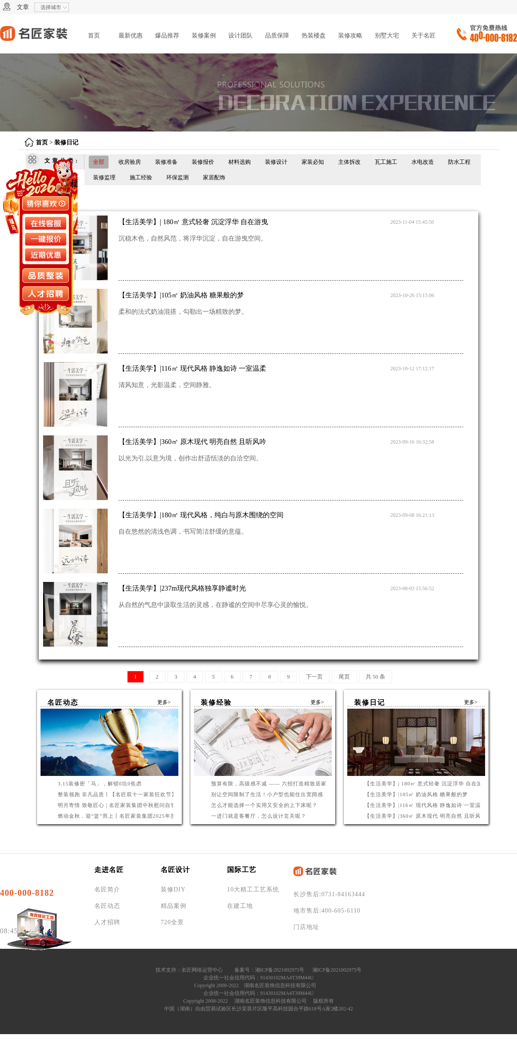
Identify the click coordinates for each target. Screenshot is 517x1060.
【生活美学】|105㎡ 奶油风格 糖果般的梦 (416, 794)
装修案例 (204, 35)
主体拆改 (349, 162)
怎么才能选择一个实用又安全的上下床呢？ (264, 805)
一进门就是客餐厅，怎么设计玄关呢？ (258, 816)
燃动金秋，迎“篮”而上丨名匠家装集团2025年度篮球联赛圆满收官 (139, 816)
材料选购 (239, 162)
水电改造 (422, 162)
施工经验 (141, 177)
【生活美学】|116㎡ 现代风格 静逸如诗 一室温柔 (425, 805)
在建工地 (240, 906)
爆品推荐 (167, 35)
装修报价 (203, 162)
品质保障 (277, 35)
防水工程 (459, 162)
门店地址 (306, 927)
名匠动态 (107, 906)
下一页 (314, 676)
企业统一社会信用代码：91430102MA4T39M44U (258, 978)
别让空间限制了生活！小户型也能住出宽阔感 (267, 794)
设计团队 (240, 35)
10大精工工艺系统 (253, 889)
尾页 (344, 676)
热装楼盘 (314, 35)
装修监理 (104, 177)
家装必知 (313, 162)
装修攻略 (350, 35)
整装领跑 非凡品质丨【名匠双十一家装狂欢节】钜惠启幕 (128, 794)
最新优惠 (130, 35)
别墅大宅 (387, 35)
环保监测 (177, 177)
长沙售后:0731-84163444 (329, 894)
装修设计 (276, 162)
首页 (94, 35)
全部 (98, 162)
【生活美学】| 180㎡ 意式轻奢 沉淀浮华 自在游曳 (426, 784)
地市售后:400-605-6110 (327, 910)
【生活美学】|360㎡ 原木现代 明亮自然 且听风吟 (425, 816)
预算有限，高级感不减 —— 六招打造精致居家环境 (274, 784)
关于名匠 (423, 35)
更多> (164, 702)
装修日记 (66, 142)
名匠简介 (107, 889)
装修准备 (166, 162)
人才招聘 (107, 922)
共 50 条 (376, 676)
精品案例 (174, 906)
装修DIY (173, 889)
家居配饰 (214, 177)
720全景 (172, 922)
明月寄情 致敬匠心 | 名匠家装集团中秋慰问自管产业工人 (128, 805)
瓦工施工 (386, 162)
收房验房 (129, 162)
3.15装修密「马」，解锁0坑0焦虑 (100, 784)
